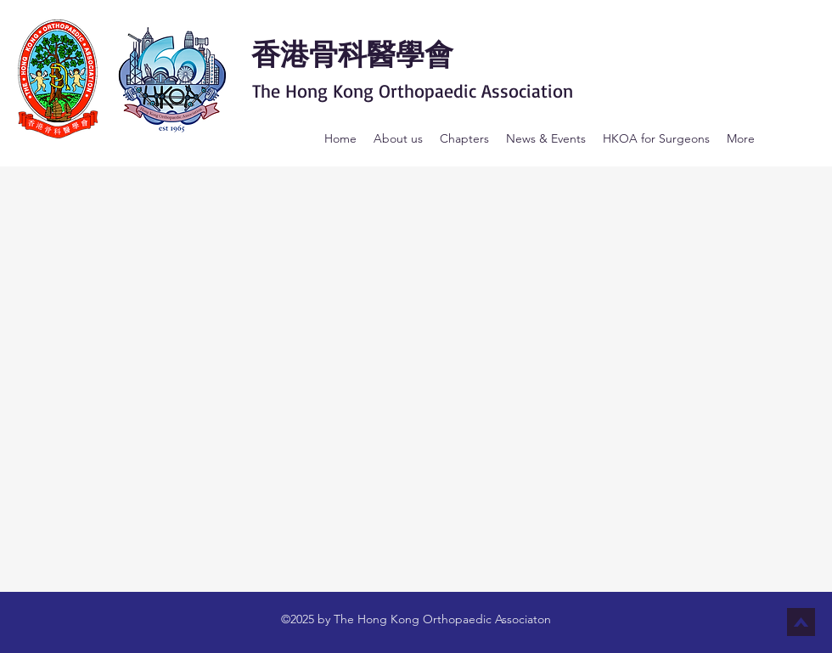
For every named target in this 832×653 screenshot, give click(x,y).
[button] (398, 139)
